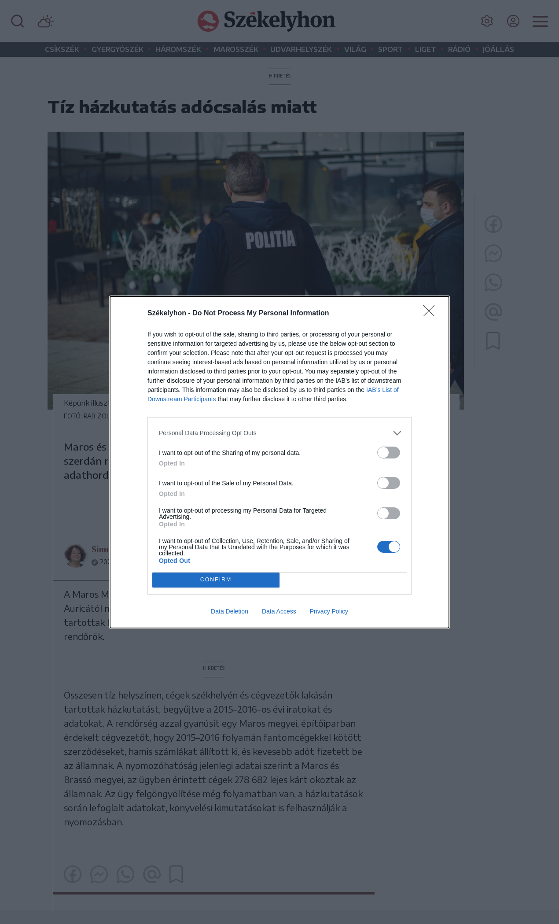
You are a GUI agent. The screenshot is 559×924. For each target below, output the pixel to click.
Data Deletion (229, 611)
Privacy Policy (329, 611)
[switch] (388, 452)
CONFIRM (215, 580)
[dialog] (279, 462)
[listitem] (279, 433)
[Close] (431, 313)
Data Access (279, 611)
